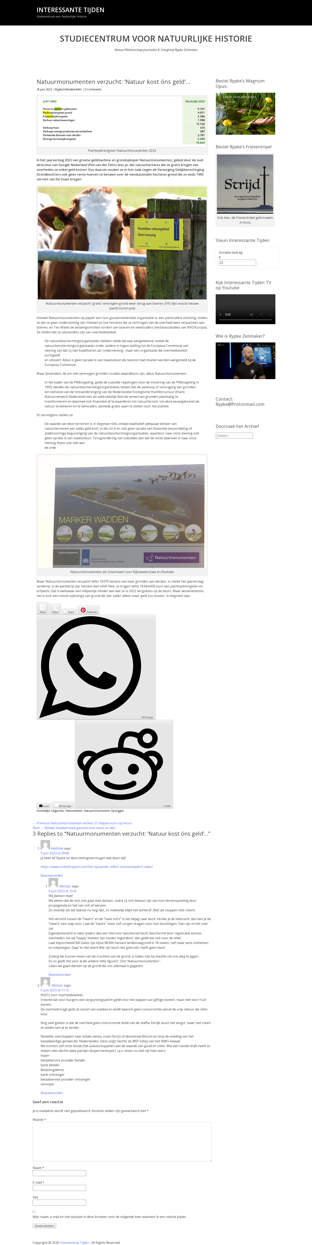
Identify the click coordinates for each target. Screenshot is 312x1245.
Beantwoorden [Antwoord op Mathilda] (52, 875)
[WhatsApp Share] (96, 667)
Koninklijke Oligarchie (50, 811)
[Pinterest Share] (88, 610)
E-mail (38, 1182)
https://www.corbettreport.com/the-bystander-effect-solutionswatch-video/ (97, 867)
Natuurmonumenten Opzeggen (104, 811)
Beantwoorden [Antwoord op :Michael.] (60, 974)
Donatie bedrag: (231, 252)
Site (35, 1197)
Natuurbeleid (73, 811)
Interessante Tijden (70, 9)
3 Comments (93, 89)
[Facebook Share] (43, 608)
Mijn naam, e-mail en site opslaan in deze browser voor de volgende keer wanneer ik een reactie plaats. (110, 1217)
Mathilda (57, 848)
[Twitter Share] (55, 609)
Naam (38, 1168)
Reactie (39, 1119)
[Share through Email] (44, 806)
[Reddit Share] (124, 764)
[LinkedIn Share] (69, 612)
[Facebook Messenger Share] (63, 805)
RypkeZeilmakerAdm (68, 89)
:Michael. (65, 886)
